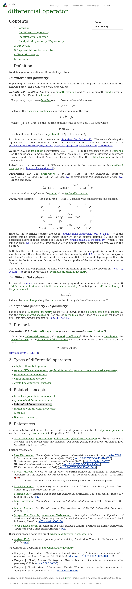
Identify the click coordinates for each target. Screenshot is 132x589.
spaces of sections (39, 111)
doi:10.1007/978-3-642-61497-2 (92, 458)
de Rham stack (95, 311)
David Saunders (23, 486)
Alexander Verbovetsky (56, 515)
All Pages (65, 5)
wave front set (95, 331)
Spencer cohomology (26, 417)
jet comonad (21, 289)
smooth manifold (66, 92)
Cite (83, 583)
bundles (46, 100)
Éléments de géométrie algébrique (75, 438)
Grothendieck (39, 433)
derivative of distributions (52, 339)
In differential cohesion (33, 36)
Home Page (54, 5)
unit (52, 300)
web (26, 511)
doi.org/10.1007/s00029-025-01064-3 (91, 556)
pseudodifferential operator (30, 374)
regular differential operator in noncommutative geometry (83, 370)
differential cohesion (24, 286)
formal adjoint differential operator (34, 408)
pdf (17, 477)
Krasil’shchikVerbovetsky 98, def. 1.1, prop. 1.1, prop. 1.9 (44, 145)
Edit (9, 583)
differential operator (44, 331)
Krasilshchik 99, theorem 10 (96, 145)
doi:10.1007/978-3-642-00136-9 (77, 467)
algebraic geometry (39, 311)
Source (98, 583)
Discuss (16, 583)
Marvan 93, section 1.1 (39, 168)
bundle (109, 92)
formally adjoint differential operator (35, 396)
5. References (22, 59)
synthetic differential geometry (68, 271)
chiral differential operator (30, 378)
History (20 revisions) (71, 583)
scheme (115, 311)
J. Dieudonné (44, 438)
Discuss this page (92, 5)
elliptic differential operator (30, 366)
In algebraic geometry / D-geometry (41, 41)
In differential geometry (34, 32)
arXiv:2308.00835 (46, 563)
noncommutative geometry (58, 547)
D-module (20, 412)
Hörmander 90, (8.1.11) (24, 353)
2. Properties (22, 45)
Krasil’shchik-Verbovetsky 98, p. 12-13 (86, 233)
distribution (111, 336)
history (68, 578)
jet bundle (45, 95)
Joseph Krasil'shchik (26, 515)
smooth (61, 336)
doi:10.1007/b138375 (96, 461)
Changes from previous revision (49, 583)
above (29, 283)
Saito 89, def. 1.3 (60, 318)
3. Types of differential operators (34, 50)
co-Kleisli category (101, 157)
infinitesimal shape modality (61, 286)
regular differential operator (30, 370)
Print (90, 583)
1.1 (81, 154)
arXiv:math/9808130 (51, 521)
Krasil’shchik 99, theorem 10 (87, 239)
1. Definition (22, 28)
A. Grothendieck (24, 438)
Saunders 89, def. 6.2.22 (76, 139)
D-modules (71, 315)
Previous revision (28, 583)
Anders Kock (22, 539)
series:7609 (114, 455)
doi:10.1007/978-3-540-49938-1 (81, 464)
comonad (117, 150)
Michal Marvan (23, 471)
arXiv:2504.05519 (67, 570)
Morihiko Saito (23, 493)
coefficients (73, 336)
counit (53, 193)
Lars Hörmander (24, 455)
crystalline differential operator (32, 383)
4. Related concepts (26, 54)
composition (48, 173)
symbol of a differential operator (33, 400)
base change (30, 300)
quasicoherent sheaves (32, 315)
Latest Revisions (77, 5)
